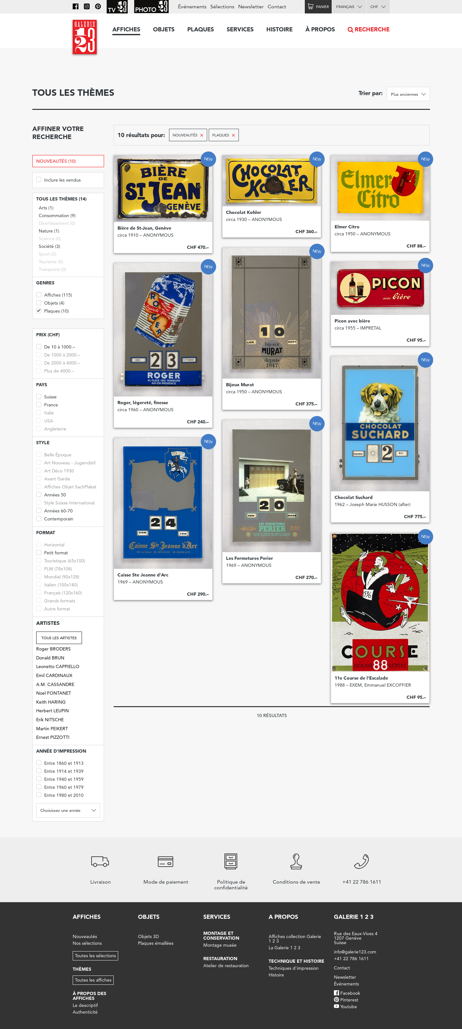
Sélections (222, 7)
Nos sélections (87, 943)
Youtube (348, 1006)
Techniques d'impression (294, 968)
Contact (277, 7)
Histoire (279, 29)
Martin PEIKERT (52, 728)
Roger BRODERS (53, 649)
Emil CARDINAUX (54, 675)
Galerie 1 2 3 (354, 916)
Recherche (372, 29)
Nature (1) (49, 231)
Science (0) (50, 238)
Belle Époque (53, 454)
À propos (320, 29)
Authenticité (85, 1012)
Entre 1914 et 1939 (60, 770)
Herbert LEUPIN (52, 711)
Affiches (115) (54, 294)
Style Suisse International (65, 502)
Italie (45, 412)
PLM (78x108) (54, 568)
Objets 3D (148, 936)
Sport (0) (47, 254)
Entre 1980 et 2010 (60, 794)
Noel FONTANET (53, 693)
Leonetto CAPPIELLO (57, 666)
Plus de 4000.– (55, 370)
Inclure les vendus (58, 179)
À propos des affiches (89, 996)
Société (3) (49, 246)
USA (44, 420)
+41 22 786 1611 (351, 958)
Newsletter (251, 7)
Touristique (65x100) (60, 560)
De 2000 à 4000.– (58, 362)
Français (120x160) (59, 592)
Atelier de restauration (226, 965)
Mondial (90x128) (57, 576)
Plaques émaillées (156, 943)
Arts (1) (46, 208)
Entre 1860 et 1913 (60, 762)
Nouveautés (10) (56, 161)
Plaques (200, 29)
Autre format (53, 608)
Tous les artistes (59, 637)
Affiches (126, 29)
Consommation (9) (57, 215)
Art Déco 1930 (55, 470)
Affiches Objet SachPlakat (66, 486)
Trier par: (371, 93)
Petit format (52, 552)
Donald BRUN (50, 658)
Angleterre (51, 428)
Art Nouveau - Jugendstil (65, 462)
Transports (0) (52, 269)
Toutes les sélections (95, 956)
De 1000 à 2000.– (58, 354)
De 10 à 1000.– (55, 346)
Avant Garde (53, 478)
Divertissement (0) (57, 223)
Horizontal (50, 544)
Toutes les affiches (93, 980)
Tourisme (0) (51, 262)
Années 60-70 (54, 510)
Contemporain (54, 518)
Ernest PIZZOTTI (52, 737)
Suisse (46, 396)
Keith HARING (51, 702)
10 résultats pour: (141, 135)
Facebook (350, 993)
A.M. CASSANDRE (55, 684)
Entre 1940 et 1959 (60, 778)
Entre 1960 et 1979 (60, 786)
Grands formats (55, 600)
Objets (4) (50, 302)
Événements (192, 7)
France (47, 404)
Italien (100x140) (57, 584)
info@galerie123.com (355, 952)
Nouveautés (85, 936)
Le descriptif (85, 1005)
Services (240, 29)
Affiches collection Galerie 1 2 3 (295, 939)
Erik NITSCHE (50, 720)
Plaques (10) (52, 310)
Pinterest (349, 1000)
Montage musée (220, 945)
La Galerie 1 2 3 (284, 948)
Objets (163, 29)
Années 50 (51, 494)
